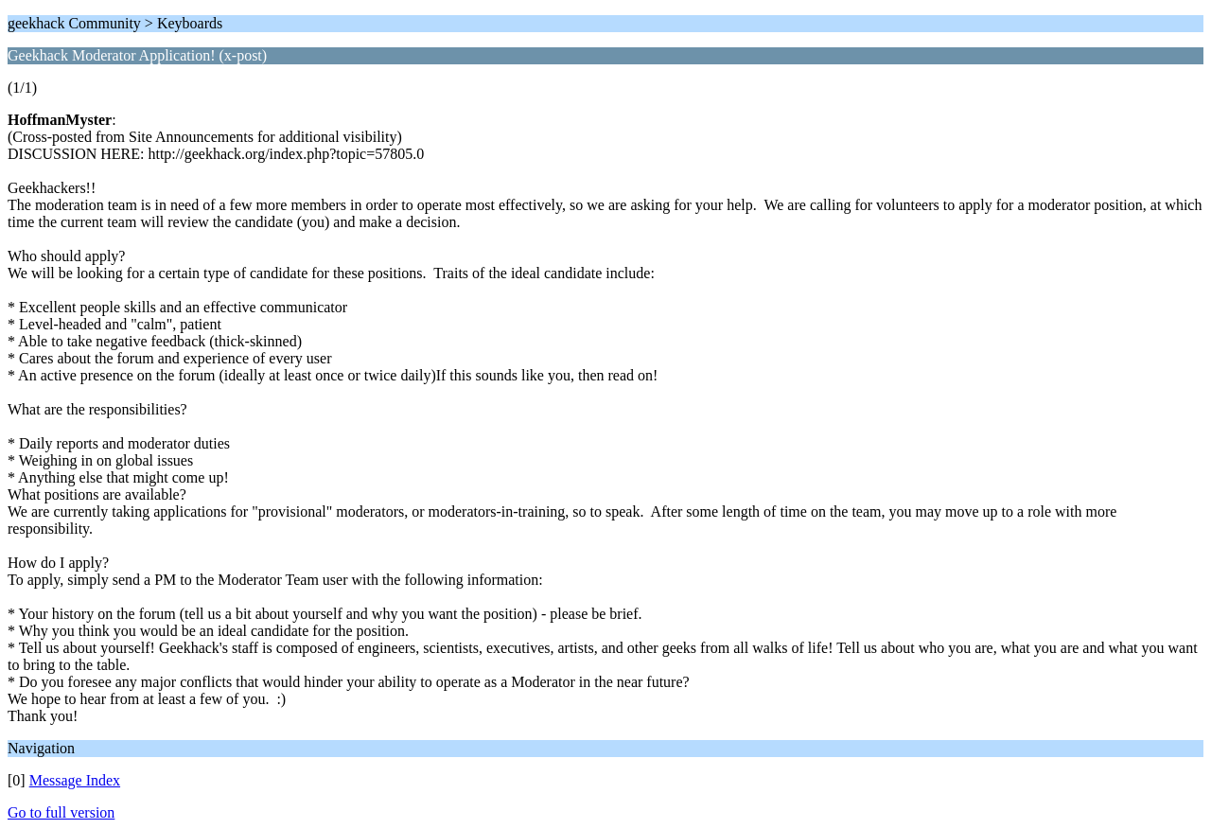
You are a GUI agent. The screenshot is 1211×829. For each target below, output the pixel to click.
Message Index (74, 780)
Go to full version (61, 812)
